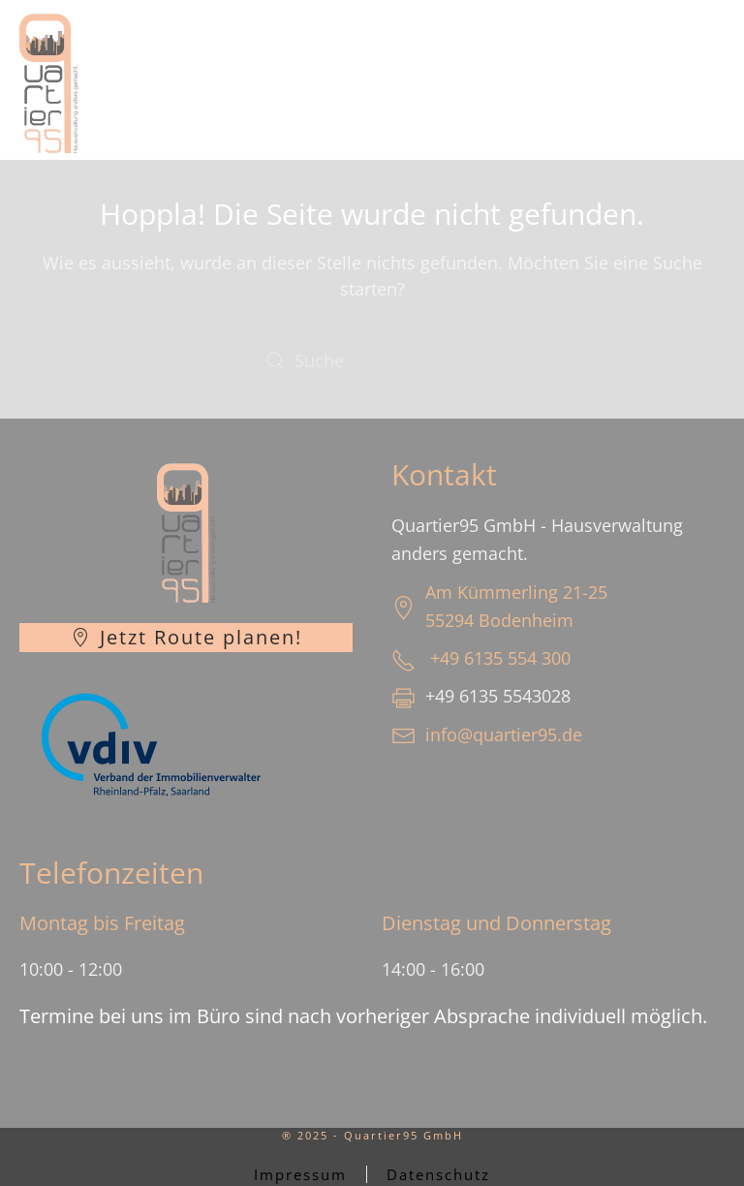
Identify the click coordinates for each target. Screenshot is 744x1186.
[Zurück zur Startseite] (48, 80)
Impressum (300, 1174)
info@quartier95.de (503, 734)
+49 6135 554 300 (500, 658)
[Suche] (372, 360)
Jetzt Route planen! (186, 637)
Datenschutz (438, 1174)
